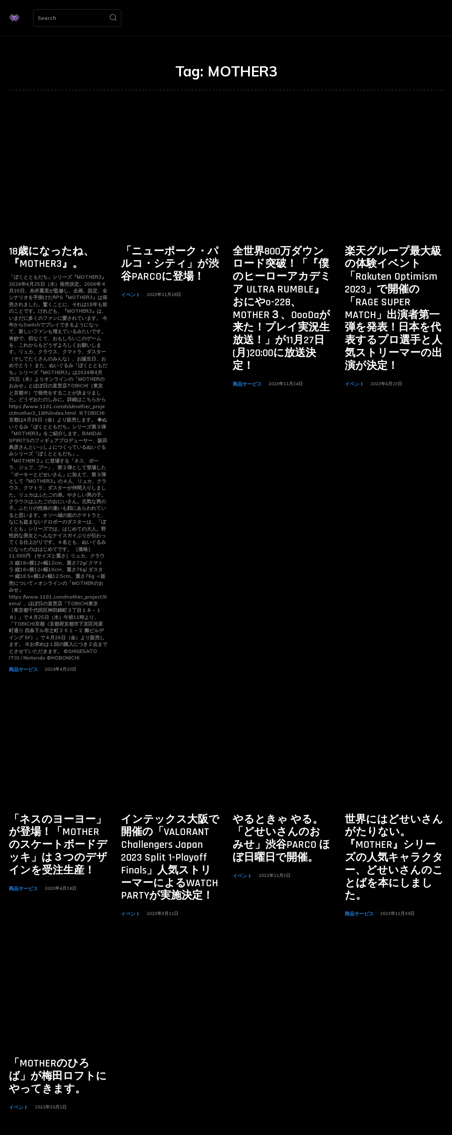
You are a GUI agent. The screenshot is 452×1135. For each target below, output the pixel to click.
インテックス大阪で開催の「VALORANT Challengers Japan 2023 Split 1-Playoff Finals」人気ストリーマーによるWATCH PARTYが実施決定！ (170, 840)
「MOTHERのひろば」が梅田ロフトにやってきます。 (57, 1042)
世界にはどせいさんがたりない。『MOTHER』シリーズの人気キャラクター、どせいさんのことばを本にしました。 (393, 835)
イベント (130, 288)
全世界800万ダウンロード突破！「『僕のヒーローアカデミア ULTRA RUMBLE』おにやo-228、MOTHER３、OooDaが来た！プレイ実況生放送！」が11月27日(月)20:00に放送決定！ (281, 287)
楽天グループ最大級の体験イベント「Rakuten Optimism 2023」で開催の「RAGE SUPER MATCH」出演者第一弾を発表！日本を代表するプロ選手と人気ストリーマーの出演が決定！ (394, 287)
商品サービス (22, 665)
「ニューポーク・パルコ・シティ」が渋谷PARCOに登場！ (165, 261)
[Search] (113, 18)
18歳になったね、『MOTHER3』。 (43, 256)
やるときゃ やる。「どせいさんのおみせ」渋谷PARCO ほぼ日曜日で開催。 (281, 829)
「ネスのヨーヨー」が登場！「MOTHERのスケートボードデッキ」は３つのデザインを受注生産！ (57, 829)
